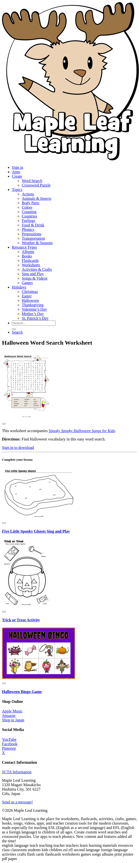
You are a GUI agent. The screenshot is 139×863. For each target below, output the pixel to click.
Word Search (32, 181)
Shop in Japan (13, 720)
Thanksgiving (33, 305)
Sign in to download (18, 447)
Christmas (30, 291)
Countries (29, 216)
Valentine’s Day (34, 309)
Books (27, 256)
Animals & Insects (36, 198)
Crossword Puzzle (36, 185)
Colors (27, 207)
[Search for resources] (34, 323)
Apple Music (12, 711)
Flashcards (30, 260)
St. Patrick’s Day (35, 318)
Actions (28, 194)
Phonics (28, 229)
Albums (28, 252)
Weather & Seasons (37, 243)
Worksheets (31, 265)
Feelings (28, 221)
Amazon (8, 715)
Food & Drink (33, 225)
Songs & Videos (34, 278)
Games (27, 283)
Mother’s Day (33, 314)
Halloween (30, 300)
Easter (27, 296)
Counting (29, 212)
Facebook (9, 744)
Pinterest (9, 748)
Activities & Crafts (37, 269)
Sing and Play (33, 274)
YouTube (9, 739)
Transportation (33, 238)
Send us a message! (17, 802)
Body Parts (30, 203)
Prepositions (31, 234)
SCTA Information (16, 772)
